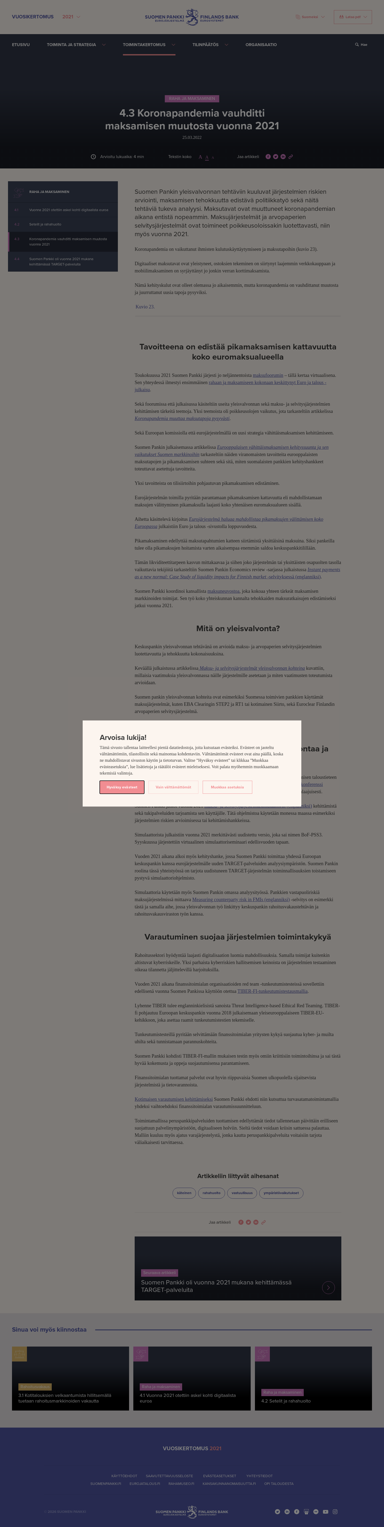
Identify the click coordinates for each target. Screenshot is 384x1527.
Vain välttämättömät (173, 787)
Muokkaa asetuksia (227, 787)
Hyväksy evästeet (122, 787)
